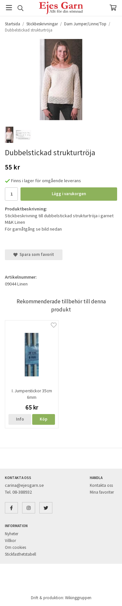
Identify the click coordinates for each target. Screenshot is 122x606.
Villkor (10, 540)
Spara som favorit (33, 254)
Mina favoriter (102, 492)
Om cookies (15, 547)
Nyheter (11, 534)
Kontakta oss (101, 485)
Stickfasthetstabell (20, 554)
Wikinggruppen (78, 597)
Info (20, 419)
